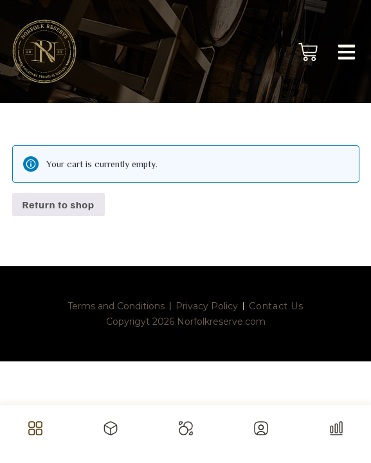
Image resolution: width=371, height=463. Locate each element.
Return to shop (59, 204)
